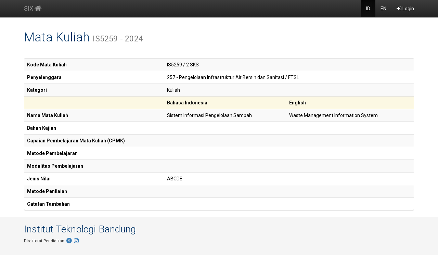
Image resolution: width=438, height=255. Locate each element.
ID (368, 8)
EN (383, 8)
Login (405, 8)
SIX (32, 8)
